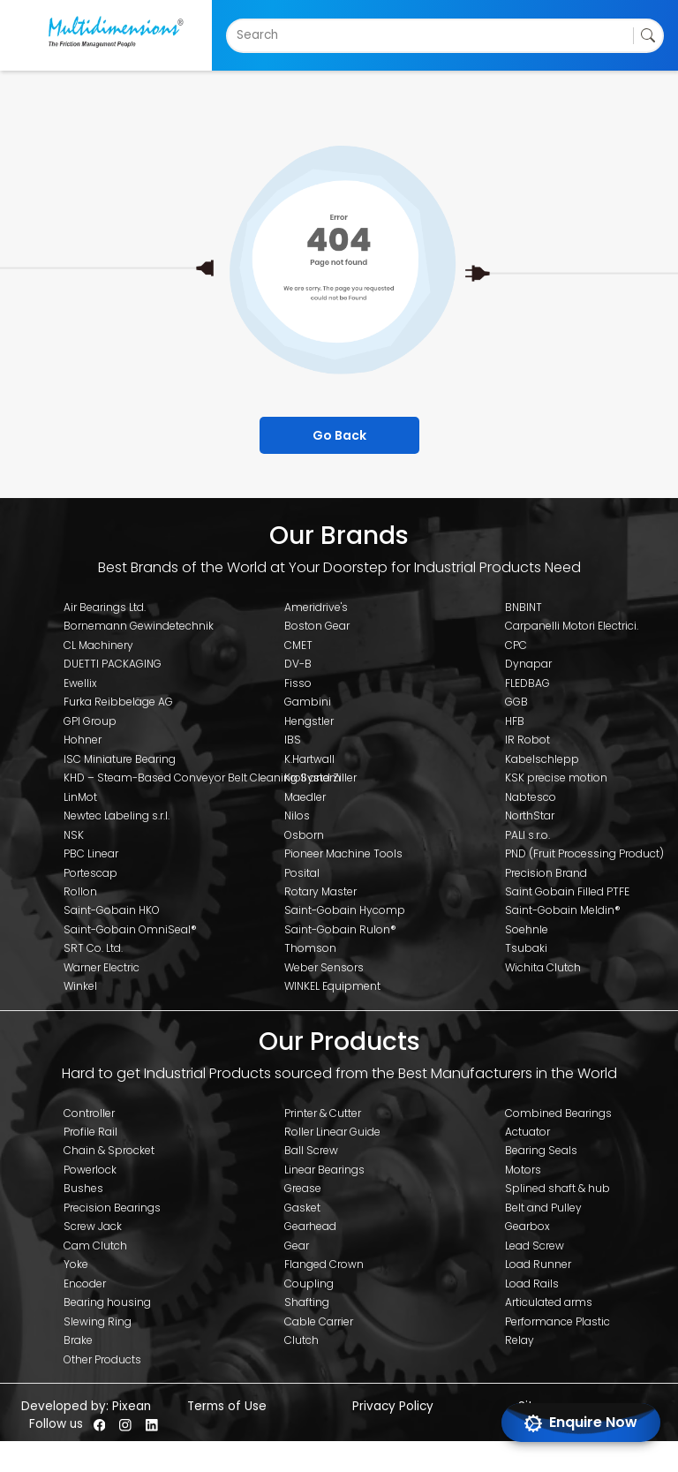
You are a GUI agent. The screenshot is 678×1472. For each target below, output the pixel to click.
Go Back (339, 435)
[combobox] (238, 35)
